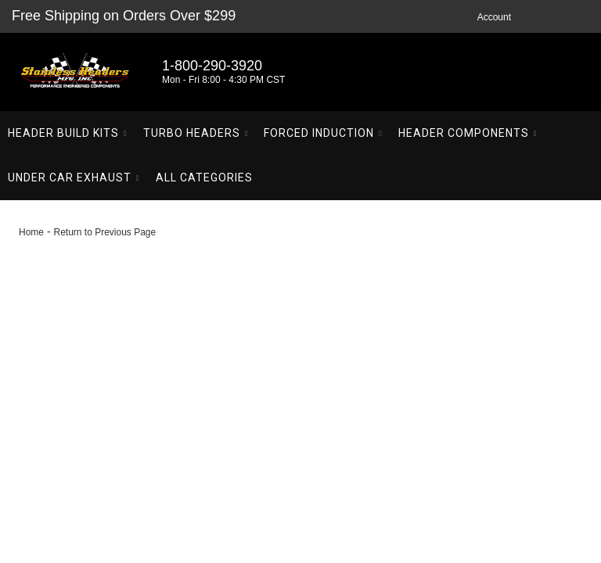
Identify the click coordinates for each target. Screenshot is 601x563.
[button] (67, 133)
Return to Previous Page (104, 232)
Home (31, 232)
